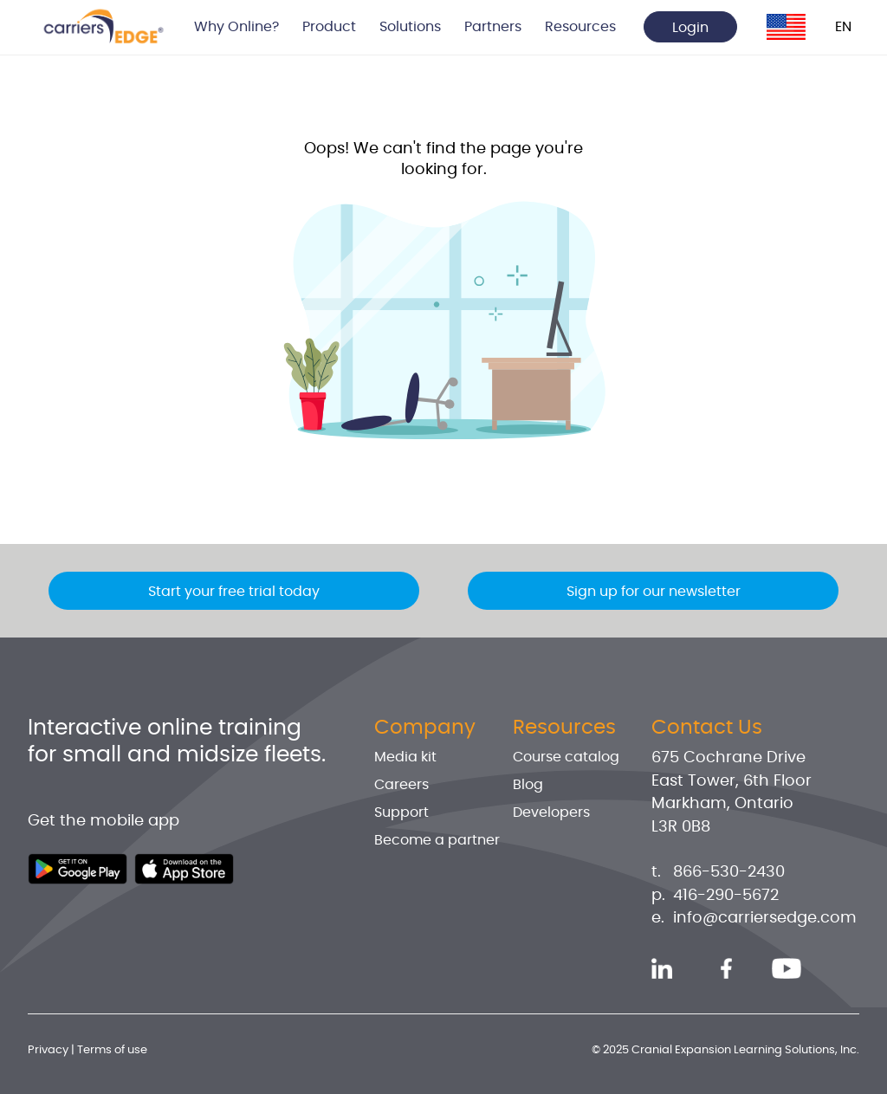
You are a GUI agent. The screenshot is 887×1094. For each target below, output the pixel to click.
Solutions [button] (410, 27)
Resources (564, 727)
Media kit (405, 757)
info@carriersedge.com (765, 918)
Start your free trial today (234, 592)
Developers (551, 812)
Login (690, 28)
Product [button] (329, 27)
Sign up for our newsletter (654, 592)
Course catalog (566, 757)
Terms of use (112, 1050)
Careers (401, 785)
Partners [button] (492, 27)
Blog (528, 785)
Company (425, 727)
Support (401, 812)
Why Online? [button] (236, 27)
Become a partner (437, 840)
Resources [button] (580, 27)
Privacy (48, 1050)
